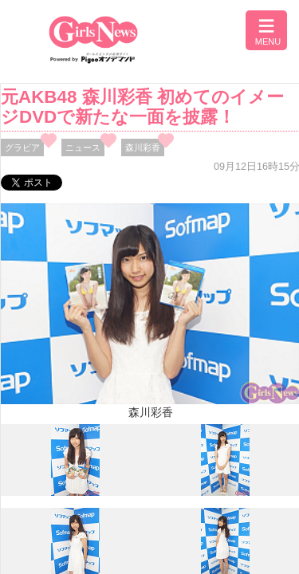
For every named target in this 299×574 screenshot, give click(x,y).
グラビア (22, 147)
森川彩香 (142, 147)
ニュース (82, 147)
